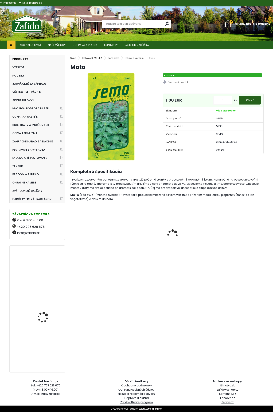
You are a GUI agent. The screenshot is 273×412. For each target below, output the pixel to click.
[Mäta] (111, 117)
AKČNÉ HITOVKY (23, 100)
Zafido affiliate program (136, 402)
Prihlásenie (9, 3)
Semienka (113, 58)
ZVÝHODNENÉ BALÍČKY (27, 191)
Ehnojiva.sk (227, 385)
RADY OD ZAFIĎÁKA (137, 45)
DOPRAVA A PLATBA (85, 45)
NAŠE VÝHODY (57, 45)
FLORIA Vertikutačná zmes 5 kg (44, 331)
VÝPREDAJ (19, 67)
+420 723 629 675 (31, 227)
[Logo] (26, 24)
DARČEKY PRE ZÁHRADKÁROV (32, 199)
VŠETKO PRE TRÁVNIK (26, 92)
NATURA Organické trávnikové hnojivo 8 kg (46, 263)
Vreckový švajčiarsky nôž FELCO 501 (47, 297)
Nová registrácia (32, 3)
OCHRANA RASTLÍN (25, 117)
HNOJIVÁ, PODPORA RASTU (30, 108)
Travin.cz (227, 402)
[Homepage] (11, 45)
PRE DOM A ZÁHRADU (26, 174)
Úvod (73, 58)
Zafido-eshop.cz (227, 390)
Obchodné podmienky (136, 385)
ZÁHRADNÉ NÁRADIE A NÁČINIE (32, 141)
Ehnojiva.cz (227, 398)
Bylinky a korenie (134, 58)
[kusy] (223, 100)
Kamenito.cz (227, 394)
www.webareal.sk (150, 408)
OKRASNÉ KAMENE (24, 183)
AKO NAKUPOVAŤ (30, 45)
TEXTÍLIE (17, 166)
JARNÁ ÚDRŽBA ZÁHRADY (29, 84)
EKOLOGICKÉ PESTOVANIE (29, 158)
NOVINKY (18, 76)
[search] (167, 24)
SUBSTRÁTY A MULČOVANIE (30, 125)
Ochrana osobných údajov (136, 390)
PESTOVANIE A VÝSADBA (28, 150)
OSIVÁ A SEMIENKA (24, 133)
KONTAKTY (111, 45)
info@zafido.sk (28, 233)
